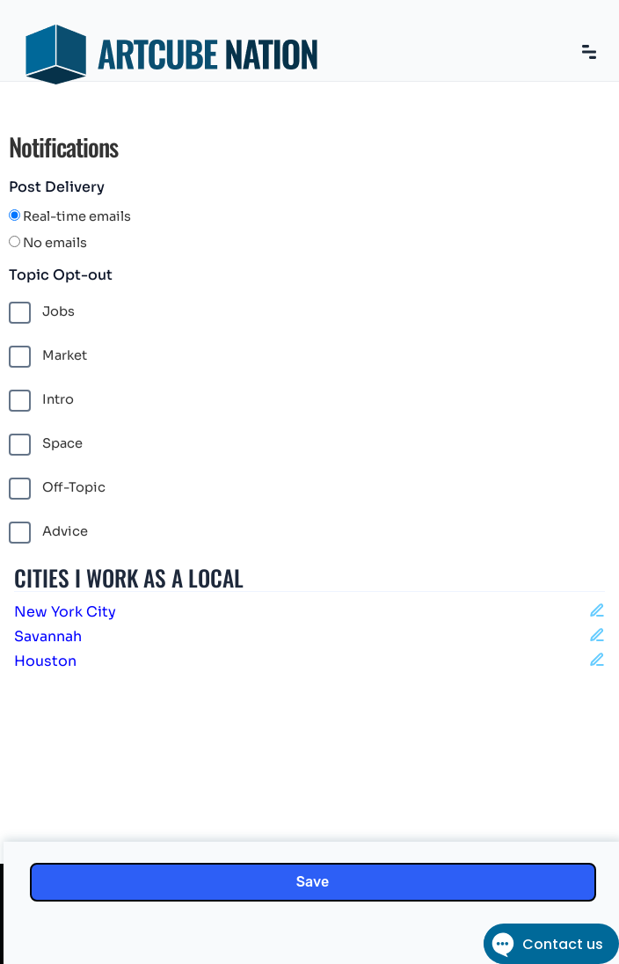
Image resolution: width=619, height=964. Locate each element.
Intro (41, 401)
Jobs (42, 313)
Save (312, 881)
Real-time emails (70, 216)
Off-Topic (57, 489)
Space (46, 445)
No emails (48, 243)
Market (48, 357)
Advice (48, 533)
